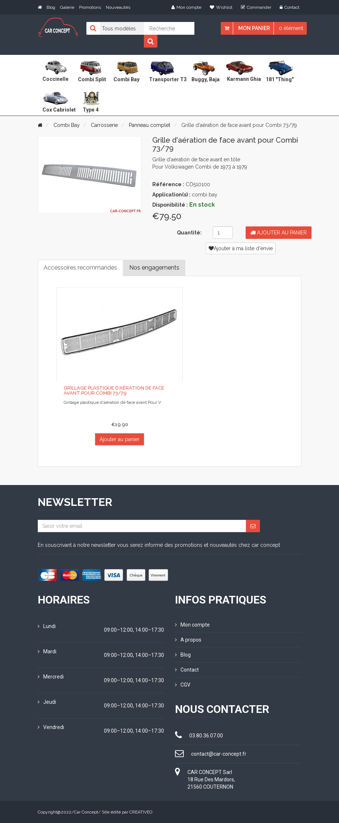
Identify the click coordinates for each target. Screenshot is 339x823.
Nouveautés (118, 7)
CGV (182, 685)
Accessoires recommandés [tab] (80, 267)
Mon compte (186, 7)
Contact (289, 7)
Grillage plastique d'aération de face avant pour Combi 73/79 (114, 390)
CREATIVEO (140, 812)
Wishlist (221, 7)
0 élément (291, 28)
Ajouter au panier (278, 233)
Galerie (67, 7)
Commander (256, 7)
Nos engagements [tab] (154, 267)
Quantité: (189, 233)
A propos (188, 640)
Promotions (90, 7)
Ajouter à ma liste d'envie (241, 248)
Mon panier (254, 28)
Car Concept (86, 812)
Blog (50, 7)
